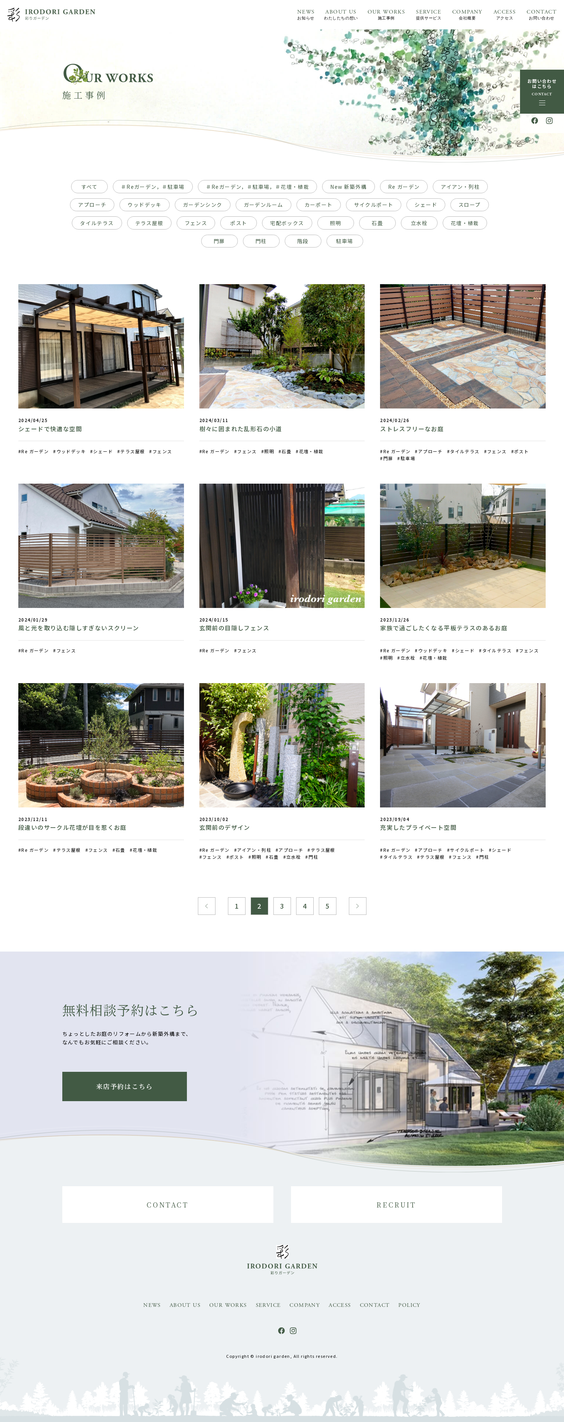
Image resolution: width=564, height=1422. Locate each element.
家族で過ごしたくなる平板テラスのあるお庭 (444, 627)
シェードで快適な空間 (50, 428)
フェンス (196, 223)
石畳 (377, 223)
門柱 (261, 241)
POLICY (409, 1305)
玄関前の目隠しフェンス (234, 627)
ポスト (238, 223)
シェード (425, 204)
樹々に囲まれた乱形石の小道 (240, 428)
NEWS (306, 15)
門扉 (219, 241)
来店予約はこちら (124, 1086)
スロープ (469, 204)
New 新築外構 (348, 186)
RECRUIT (396, 1204)
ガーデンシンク (202, 204)
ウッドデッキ (144, 204)
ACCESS (505, 15)
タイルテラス (97, 223)
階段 (303, 241)
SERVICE (428, 15)
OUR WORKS (386, 15)
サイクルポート (374, 204)
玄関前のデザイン (224, 827)
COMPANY (467, 15)
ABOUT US (340, 15)
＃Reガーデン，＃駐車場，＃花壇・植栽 (257, 186)
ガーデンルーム (263, 204)
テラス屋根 (149, 223)
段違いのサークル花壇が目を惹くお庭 (72, 827)
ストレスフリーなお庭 (412, 428)
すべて (89, 186)
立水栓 (419, 223)
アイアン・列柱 (460, 186)
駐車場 (344, 241)
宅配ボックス (287, 223)
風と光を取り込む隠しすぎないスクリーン (78, 627)
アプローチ (92, 204)
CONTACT (542, 15)
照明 (335, 223)
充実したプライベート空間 (418, 827)
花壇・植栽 (465, 223)
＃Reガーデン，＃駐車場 (153, 186)
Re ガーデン (404, 186)
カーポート (319, 204)
